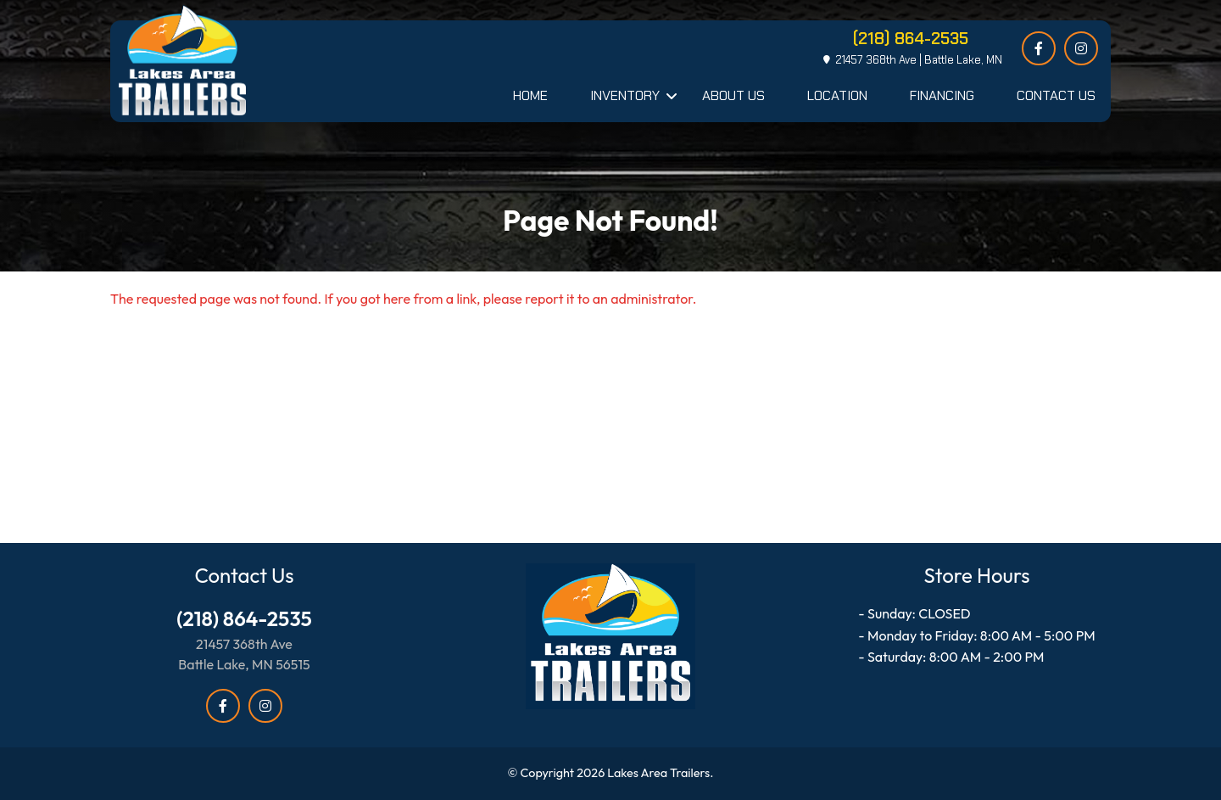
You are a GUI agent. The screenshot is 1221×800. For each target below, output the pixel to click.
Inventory (625, 95)
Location (837, 95)
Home (530, 95)
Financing (942, 95)
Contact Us (1056, 95)
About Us (733, 95)
